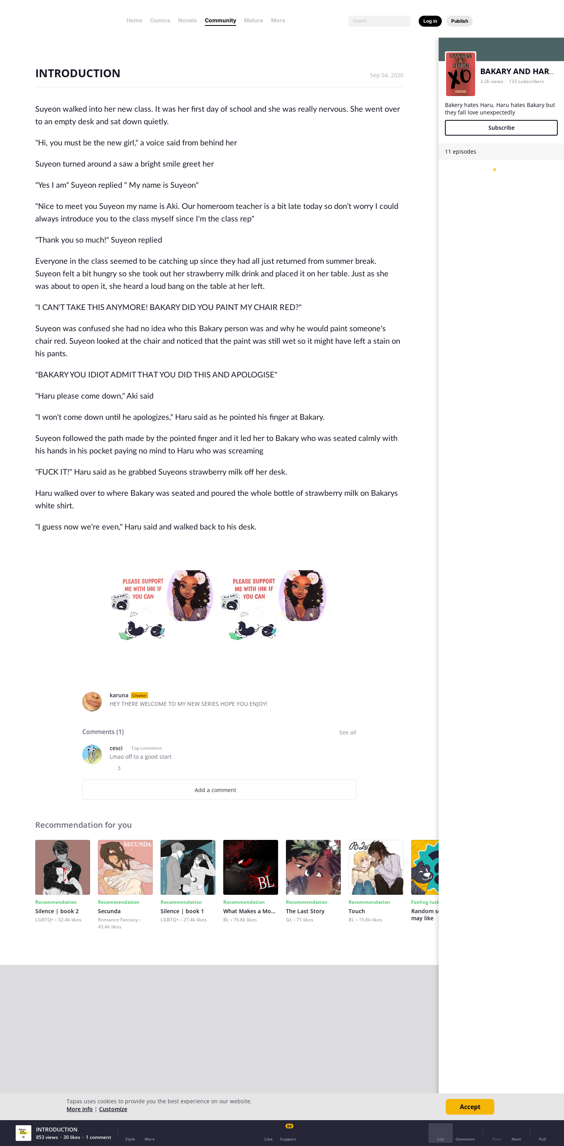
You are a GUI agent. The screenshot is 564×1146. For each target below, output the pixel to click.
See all (347, 732)
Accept (470, 1106)
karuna (119, 695)
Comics (160, 20)
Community (220, 20)
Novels (187, 20)
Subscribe (501, 127)
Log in (430, 21)
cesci (116, 748)
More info (80, 1109)
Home (134, 20)
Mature (253, 20)
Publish (459, 21)
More (280, 20)
